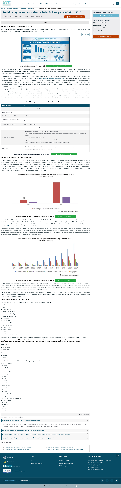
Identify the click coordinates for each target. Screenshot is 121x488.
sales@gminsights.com (97, 469)
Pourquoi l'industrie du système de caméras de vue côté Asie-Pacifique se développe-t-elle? (45, 438)
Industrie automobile (12, 8)
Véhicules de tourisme (13, 226)
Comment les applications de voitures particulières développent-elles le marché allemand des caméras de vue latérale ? (45, 434)
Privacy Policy (70, 486)
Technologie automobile (26, 8)
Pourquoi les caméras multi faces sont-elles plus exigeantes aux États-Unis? (45, 430)
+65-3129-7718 (95, 468)
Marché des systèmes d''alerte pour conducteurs (17, 449)
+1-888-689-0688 (96, 464)
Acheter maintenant (106, 16)
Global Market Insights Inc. (9, 480)
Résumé (45, 22)
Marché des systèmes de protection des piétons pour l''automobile (65, 449)
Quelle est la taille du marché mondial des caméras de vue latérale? (45, 420)
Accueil (3, 8)
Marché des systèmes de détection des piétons (60, 447)
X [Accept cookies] (76, 486)
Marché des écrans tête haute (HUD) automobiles (18, 447)
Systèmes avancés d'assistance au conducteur (51, 78)
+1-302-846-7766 (94, 466)
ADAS (35, 8)
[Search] (117, 3)
